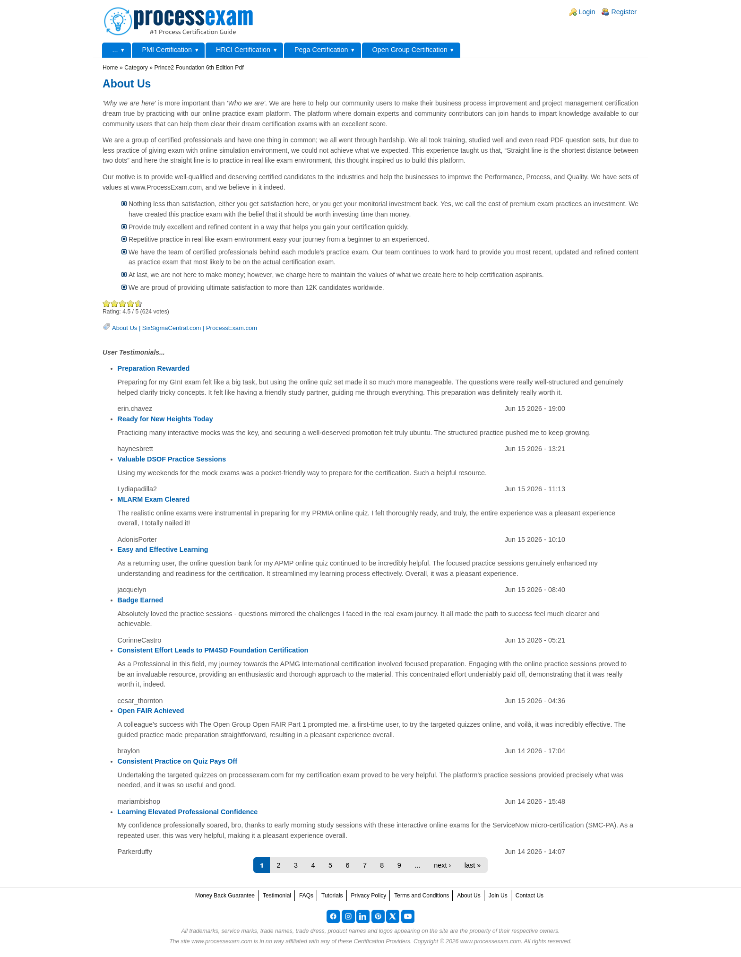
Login (586, 12)
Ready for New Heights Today (165, 419)
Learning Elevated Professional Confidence (188, 812)
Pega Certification (321, 49)
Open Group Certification (409, 49)
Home (110, 67)
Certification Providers (381, 941)
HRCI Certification (243, 49)
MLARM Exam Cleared (154, 499)
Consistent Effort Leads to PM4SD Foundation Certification (213, 650)
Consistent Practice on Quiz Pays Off (178, 761)
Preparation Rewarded (154, 368)
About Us (124, 327)
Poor (107, 303)
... (115, 49)
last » (473, 865)
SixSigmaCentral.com (171, 327)
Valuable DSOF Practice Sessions (172, 459)
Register (624, 12)
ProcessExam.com (231, 327)
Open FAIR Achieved (151, 710)
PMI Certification (167, 49)
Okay (115, 303)
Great (131, 303)
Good (123, 303)
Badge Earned (141, 600)
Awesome (137, 303)
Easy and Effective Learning (163, 549)
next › (442, 865)
